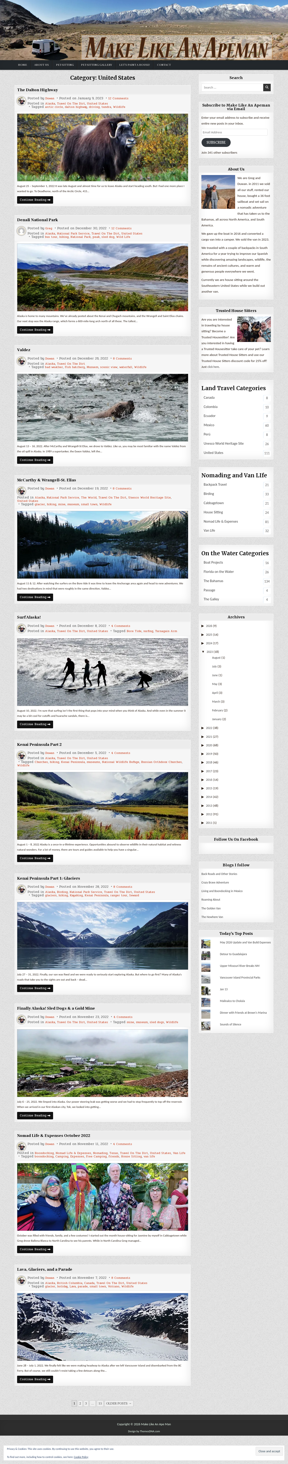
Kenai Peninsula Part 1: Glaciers (54, 892)
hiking (66, 239)
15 (100, 1432)
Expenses (83, 1181)
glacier (41, 510)
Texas (124, 1174)
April (215, 694)
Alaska (51, 103)
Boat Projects (213, 563)
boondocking (45, 1181)
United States (104, 103)
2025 (209, 635)
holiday (65, 1313)
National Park (85, 239)
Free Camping (104, 1181)
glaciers (52, 909)
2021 (209, 737)
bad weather (55, 371)
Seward (147, 909)
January (217, 720)
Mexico (209, 426)
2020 (209, 746)
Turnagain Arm (89, 642)
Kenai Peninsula (78, 774)
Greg (49, 230)
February (218, 711)
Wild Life (134, 239)
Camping (65, 1181)
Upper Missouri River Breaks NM (242, 970)
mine (65, 510)
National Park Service (77, 235)
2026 (209, 627)
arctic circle (55, 107)
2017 (209, 772)
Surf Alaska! (31, 625)
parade (89, 1313)
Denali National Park (41, 222)
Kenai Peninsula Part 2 (43, 757)
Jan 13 (224, 993)
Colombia (211, 407)
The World (96, 503)
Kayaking (81, 909)
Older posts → (119, 1432)
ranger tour (130, 909)
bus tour (52, 239)
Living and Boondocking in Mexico (224, 892)
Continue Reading (39, 202)
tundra (116, 107)
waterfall (138, 371)
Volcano (124, 1313)
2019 (209, 755)
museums (101, 774)
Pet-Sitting (65, 65)
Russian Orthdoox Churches (40, 778)
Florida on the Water (219, 572)
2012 (209, 815)
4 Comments (123, 633)
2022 (209, 729)
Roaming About (212, 901)
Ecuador (210, 417)
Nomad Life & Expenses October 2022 (60, 1156)
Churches (42, 774)
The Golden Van (212, 909)
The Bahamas (213, 582)
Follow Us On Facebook (236, 840)
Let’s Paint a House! (134, 65)
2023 (210, 653)
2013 (209, 806)
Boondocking (45, 1174)
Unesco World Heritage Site (164, 503)
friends (124, 1181)
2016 (209, 781)
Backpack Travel (215, 485)
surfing (69, 642)
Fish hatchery (79, 371)
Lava (77, 1313)
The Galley (211, 600)
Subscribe (217, 142)
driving (102, 107)
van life (164, 1181)
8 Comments (125, 362)
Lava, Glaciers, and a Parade (50, 1296)
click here (213, 368)
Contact (164, 65)
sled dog (116, 239)
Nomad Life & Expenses (78, 1174)
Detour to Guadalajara (235, 958)
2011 (209, 824)
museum (78, 510)
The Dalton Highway (41, 90)
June (215, 676)
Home (22, 65)
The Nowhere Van (213, 918)
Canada (95, 1309)
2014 (209, 798)
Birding (64, 906)
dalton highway (81, 107)
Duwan (50, 98)
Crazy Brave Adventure (216, 883)
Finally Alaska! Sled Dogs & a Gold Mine (63, 1024)
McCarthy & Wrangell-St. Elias (52, 485)
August (217, 659)
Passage (209, 591)
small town (96, 510)
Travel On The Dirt (74, 103)
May (215, 685)
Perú (207, 435)
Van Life (50, 1177)
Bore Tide (53, 642)
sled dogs (79, 1041)
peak (103, 239)
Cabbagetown (214, 504)
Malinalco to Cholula (234, 1005)
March (216, 703)
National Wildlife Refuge (132, 774)
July (214, 667)
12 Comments (121, 98)
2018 (209, 763)
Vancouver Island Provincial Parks (242, 981)
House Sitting (144, 1181)
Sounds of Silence (232, 1031)
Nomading (109, 1174)
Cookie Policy (81, 1457)
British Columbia (73, 1309)
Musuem (99, 371)
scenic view (118, 371)
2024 (209, 644)
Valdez (25, 353)
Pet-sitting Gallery (96, 65)
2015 (209, 789)
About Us (41, 65)
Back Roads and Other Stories (221, 875)
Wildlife (131, 107)
